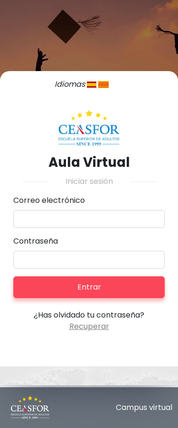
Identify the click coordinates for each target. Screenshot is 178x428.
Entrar (89, 287)
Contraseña (35, 241)
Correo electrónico (49, 200)
